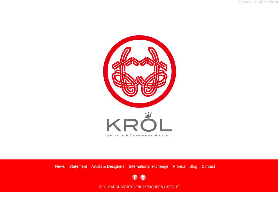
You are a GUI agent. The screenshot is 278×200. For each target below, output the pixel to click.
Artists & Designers (108, 166)
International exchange (148, 166)
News (60, 166)
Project (179, 166)
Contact (208, 166)
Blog (193, 166)
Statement (78, 166)
